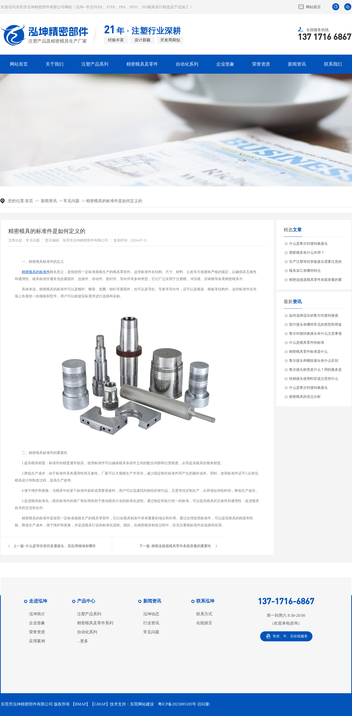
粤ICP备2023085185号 (177, 704)
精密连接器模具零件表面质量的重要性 (181, 546)
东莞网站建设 (142, 704)
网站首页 (19, 64)
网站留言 (313, 7)
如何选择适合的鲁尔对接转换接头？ (313, 317)
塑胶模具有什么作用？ (306, 253)
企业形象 (225, 64)
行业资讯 (151, 623)
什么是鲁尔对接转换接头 (308, 244)
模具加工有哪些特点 (305, 271)
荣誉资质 (261, 64)
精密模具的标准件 (36, 272)
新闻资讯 (297, 64)
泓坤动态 (151, 614)
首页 (29, 201)
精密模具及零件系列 (95, 623)
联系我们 (333, 64)
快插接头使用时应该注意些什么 (313, 379)
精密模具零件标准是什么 (308, 351)
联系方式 (204, 614)
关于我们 (55, 64)
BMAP (80, 704)
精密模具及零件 (142, 64)
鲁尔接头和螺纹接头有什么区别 (313, 361)
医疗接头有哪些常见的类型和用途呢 (315, 326)
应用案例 (37, 641)
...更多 (82, 641)
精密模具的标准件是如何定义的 (114, 201)
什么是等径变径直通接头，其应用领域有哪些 (61, 546)
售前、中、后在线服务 (290, 636)
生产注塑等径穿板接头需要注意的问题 (315, 263)
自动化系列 (187, 64)
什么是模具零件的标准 (306, 342)
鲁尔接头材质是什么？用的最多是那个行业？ (315, 371)
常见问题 (71, 201)
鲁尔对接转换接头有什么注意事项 (315, 333)
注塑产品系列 (94, 64)
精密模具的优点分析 (305, 397)
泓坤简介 (37, 614)
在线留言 (204, 623)
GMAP (100, 704)
